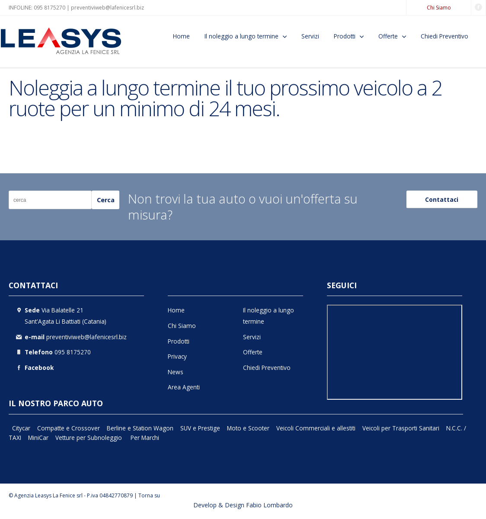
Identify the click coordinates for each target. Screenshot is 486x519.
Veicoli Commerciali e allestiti (315, 428)
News (175, 372)
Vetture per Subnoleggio (89, 437)
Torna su (149, 495)
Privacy (177, 356)
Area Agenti (184, 387)
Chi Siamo (439, 7)
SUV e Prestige (200, 428)
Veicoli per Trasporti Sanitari (400, 428)
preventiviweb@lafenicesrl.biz (107, 7)
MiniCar (38, 437)
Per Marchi (145, 437)
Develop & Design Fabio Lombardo (243, 505)
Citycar (21, 428)
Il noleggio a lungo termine (241, 36)
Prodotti (344, 36)
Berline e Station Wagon (140, 428)
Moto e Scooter (248, 428)
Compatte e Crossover (68, 428)
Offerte (388, 36)
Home (181, 36)
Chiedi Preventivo (444, 36)
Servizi (310, 36)
